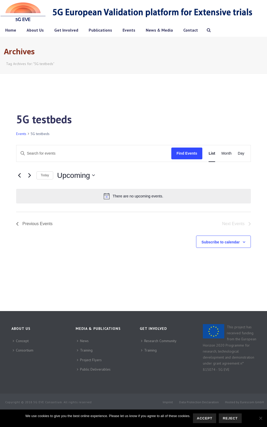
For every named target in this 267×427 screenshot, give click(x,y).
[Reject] (260, 418)
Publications (100, 30)
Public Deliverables (94, 369)
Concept (21, 340)
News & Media (159, 30)
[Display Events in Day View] (241, 153)
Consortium (23, 350)
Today (45, 175)
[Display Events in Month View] (226, 153)
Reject (230, 418)
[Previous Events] (19, 175)
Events (129, 30)
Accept (204, 418)
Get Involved (66, 30)
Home (10, 30)
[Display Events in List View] (212, 153)
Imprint (168, 402)
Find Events (187, 153)
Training (85, 350)
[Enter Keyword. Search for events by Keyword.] (93, 153)
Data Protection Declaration (199, 402)
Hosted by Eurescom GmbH (244, 402)
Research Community (159, 340)
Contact (190, 30)
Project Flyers (89, 360)
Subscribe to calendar (221, 242)
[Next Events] (29, 175)
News (83, 340)
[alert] (133, 196)
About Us (35, 30)
